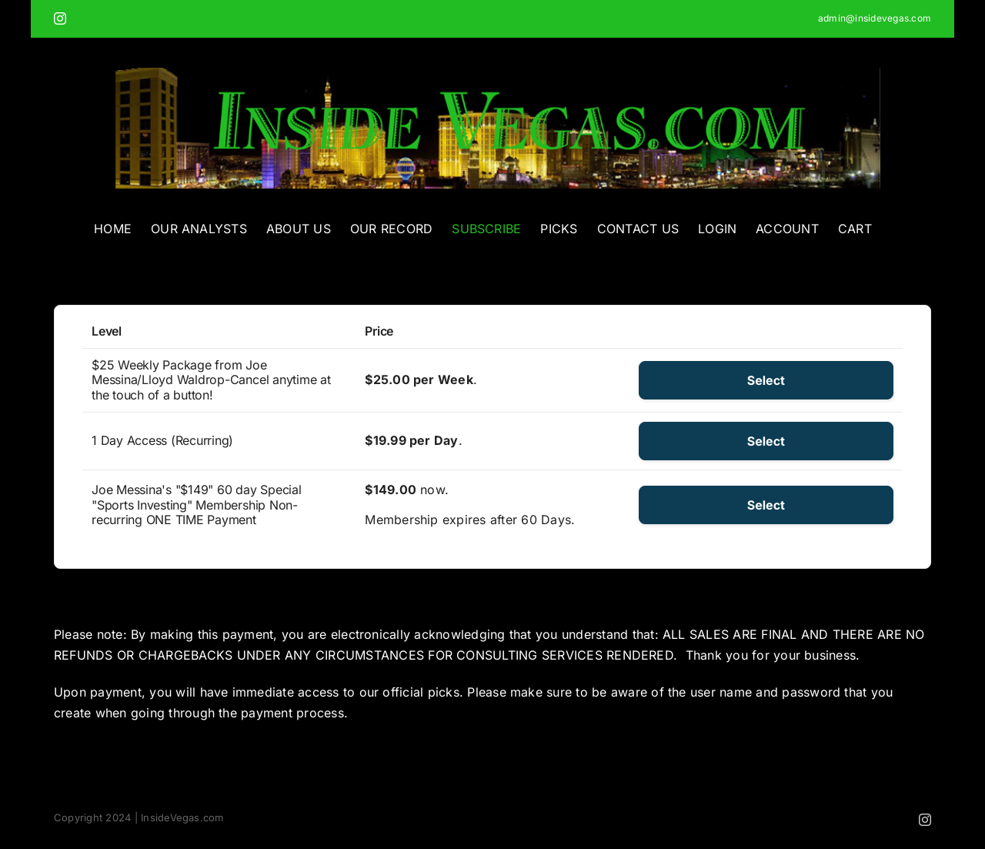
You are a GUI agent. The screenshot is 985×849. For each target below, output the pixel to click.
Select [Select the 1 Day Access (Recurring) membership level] (766, 441)
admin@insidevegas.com (874, 18)
